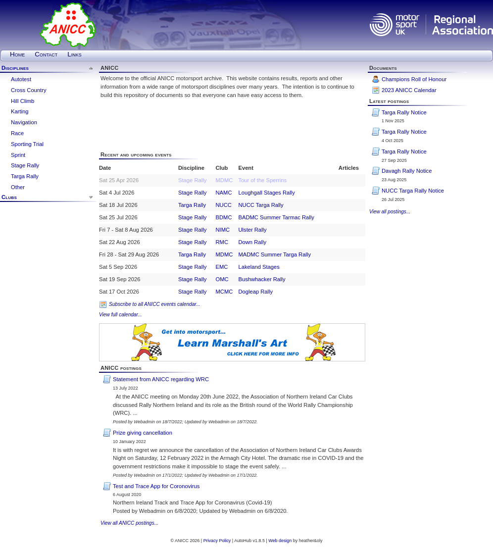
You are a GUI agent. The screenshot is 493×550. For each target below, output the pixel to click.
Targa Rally (25, 176)
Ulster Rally (252, 230)
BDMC (224, 217)
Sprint (18, 155)
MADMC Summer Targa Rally (274, 254)
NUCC (224, 205)
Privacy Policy (217, 540)
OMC (222, 279)
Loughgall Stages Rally (266, 193)
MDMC (224, 180)
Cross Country (29, 90)
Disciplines (15, 68)
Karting (19, 111)
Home (17, 54)
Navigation (24, 122)
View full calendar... (120, 314)
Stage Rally (25, 165)
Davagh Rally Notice (407, 171)
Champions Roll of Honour (414, 79)
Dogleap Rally (255, 292)
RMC (222, 242)
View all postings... (389, 211)
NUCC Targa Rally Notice (413, 191)
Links (74, 54)
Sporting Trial (27, 144)
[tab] (48, 68)
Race (17, 133)
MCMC (224, 292)
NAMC (224, 193)
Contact (46, 54)
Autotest (21, 79)
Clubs (9, 197)
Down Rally (252, 242)
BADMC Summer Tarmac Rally (276, 217)
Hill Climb (22, 101)
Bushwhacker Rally (261, 279)
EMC (222, 267)
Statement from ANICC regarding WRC (161, 379)
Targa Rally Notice (404, 112)
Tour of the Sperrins (262, 180)
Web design (280, 540)
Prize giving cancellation (142, 433)
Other (18, 187)
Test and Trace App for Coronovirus (156, 486)
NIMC (223, 230)
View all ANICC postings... (129, 523)
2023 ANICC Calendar (409, 90)
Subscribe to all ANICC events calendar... (154, 304)
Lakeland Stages (258, 267)
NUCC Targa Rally (260, 205)
